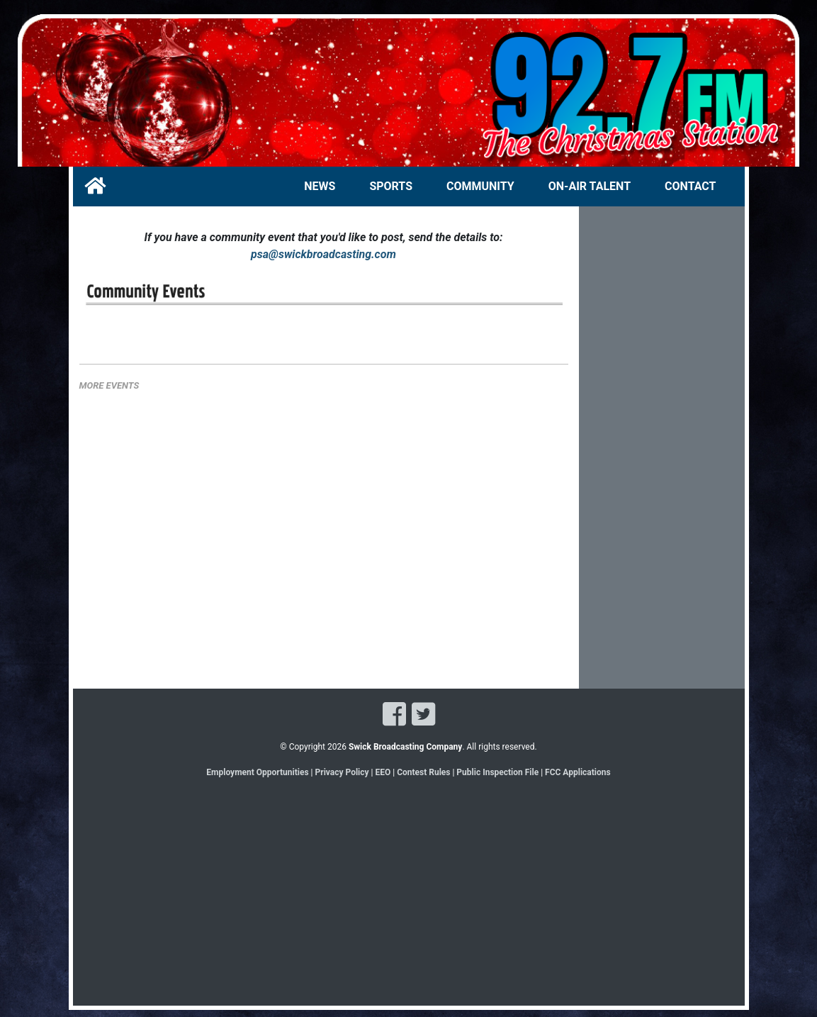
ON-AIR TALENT (589, 186)
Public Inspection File (497, 772)
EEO (384, 772)
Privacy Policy (342, 772)
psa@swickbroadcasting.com (323, 254)
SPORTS (390, 186)
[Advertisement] (661, 459)
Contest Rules (423, 772)
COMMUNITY (480, 186)
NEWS (319, 186)
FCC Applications (578, 772)
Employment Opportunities (257, 772)
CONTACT (690, 186)
